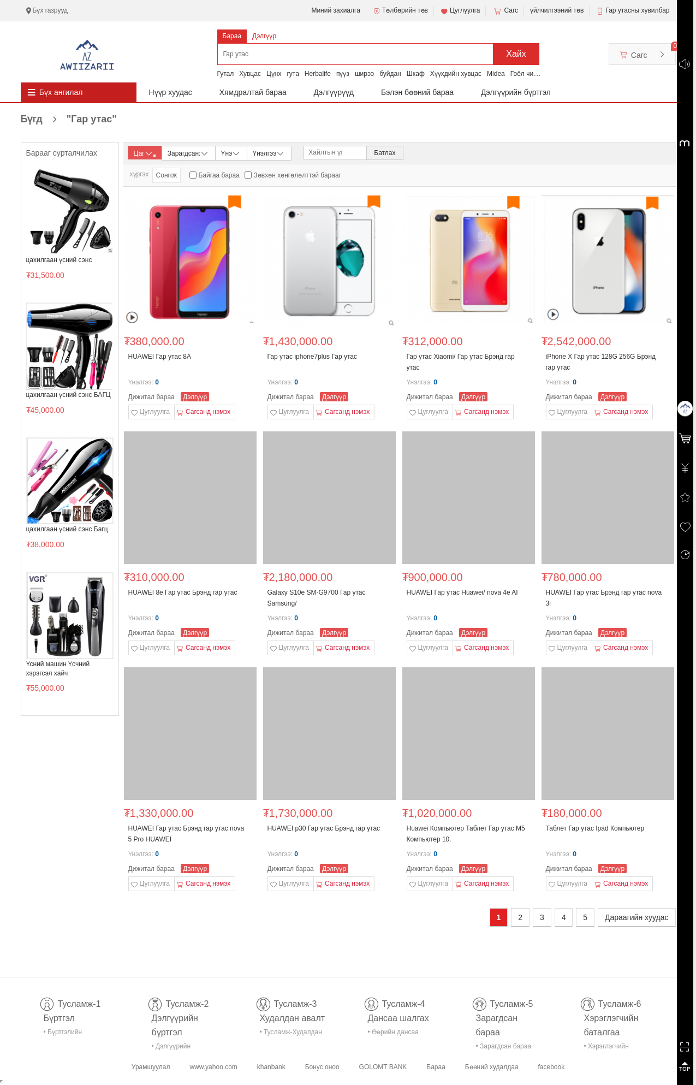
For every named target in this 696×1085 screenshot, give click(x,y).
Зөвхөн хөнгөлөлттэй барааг (297, 175)
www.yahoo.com (213, 1067)
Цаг (145, 153)
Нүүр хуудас (170, 92)
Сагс (505, 11)
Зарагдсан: (189, 152)
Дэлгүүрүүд (334, 92)
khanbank (271, 1067)
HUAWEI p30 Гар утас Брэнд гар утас (323, 828)
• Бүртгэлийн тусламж (63, 1034)
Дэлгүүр (264, 36)
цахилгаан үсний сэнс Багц (67, 529)
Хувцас (250, 74)
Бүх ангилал (61, 92)
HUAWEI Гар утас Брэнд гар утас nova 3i (604, 598)
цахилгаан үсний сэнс (59, 260)
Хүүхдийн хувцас (455, 74)
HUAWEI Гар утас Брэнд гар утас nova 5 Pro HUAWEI (186, 834)
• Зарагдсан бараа (504, 1046)
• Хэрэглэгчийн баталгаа (606, 1048)
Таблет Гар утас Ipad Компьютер (595, 828)
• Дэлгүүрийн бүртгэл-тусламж (177, 1048)
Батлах (384, 153)
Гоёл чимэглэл (532, 74)
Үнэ (231, 152)
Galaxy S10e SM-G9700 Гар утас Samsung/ (316, 598)
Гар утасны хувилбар (637, 10)
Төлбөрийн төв (400, 11)
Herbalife (318, 74)
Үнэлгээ (269, 152)
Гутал (225, 74)
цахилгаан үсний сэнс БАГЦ (68, 395)
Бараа (232, 36)
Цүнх (274, 74)
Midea (496, 74)
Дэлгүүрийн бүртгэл (516, 92)
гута (293, 74)
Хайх (516, 53)
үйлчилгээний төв (557, 10)
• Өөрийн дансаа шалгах (393, 1034)
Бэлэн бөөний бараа (417, 92)
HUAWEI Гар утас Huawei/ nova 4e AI (462, 592)
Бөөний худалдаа (492, 1067)
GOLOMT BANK (383, 1067)
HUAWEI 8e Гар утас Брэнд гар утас (182, 592)
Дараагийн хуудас (636, 917)
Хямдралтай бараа (253, 92)
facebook (551, 1067)
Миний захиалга (335, 10)
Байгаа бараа (219, 175)
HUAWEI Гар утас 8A (159, 356)
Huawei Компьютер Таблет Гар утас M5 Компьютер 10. (466, 834)
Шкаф (416, 74)
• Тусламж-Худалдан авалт (291, 1034)
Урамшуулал (151, 1067)
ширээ (364, 74)
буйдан (390, 74)
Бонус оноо (322, 1067)
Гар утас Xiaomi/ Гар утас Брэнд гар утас (461, 362)
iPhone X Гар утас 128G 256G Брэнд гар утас (601, 362)
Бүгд (69, 119)
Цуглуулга (460, 11)
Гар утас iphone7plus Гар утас (312, 356)
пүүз (342, 74)
